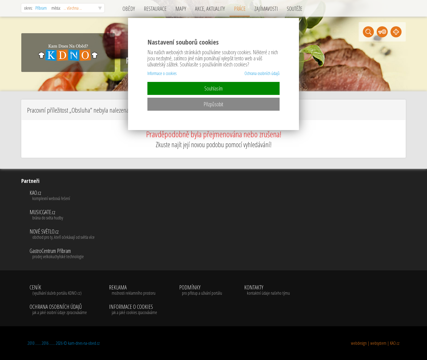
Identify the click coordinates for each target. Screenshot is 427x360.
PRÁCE (240, 8)
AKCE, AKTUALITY (210, 8)
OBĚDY (129, 8)
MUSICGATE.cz (62, 215)
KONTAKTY (267, 290)
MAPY (180, 8)
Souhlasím (213, 88)
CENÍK (58, 290)
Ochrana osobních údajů (262, 73)
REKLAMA (133, 290)
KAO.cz (62, 195)
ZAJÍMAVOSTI (266, 8)
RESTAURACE (155, 8)
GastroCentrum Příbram (62, 253)
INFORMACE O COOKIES (133, 309)
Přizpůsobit (213, 104)
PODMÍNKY (200, 290)
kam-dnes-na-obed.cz (84, 343)
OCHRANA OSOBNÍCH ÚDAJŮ (58, 309)
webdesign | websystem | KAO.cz (375, 343)
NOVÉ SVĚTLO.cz (62, 234)
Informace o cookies (161, 73)
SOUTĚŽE (294, 8)
